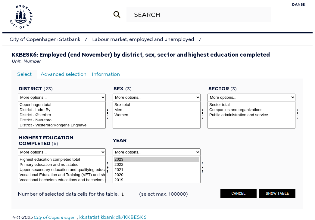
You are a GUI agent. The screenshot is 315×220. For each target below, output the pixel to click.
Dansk (298, 4)
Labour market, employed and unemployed (143, 39)
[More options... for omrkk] (62, 97)
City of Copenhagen (55, 217)
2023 (156, 159)
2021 (156, 169)
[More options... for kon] (157, 97)
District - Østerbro (61, 115)
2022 (156, 164)
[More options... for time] (157, 152)
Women (156, 115)
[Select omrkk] (62, 115)
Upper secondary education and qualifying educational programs (61, 169)
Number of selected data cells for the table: (69, 194)
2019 (156, 180)
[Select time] (157, 169)
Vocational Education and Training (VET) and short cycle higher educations (61, 175)
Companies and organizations (251, 110)
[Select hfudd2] (62, 169)
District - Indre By (61, 110)
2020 (156, 175)
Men (156, 110)
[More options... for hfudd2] (62, 152)
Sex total (156, 104)
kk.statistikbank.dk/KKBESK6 (112, 217)
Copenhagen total (61, 104)
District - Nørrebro (61, 120)
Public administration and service (251, 115)
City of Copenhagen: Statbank (45, 39)
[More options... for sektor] (251, 97)
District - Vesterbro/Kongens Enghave (61, 125)
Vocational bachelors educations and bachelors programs (61, 180)
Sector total (251, 104)
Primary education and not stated (61, 164)
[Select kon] (157, 115)
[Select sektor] (251, 115)
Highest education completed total (61, 159)
